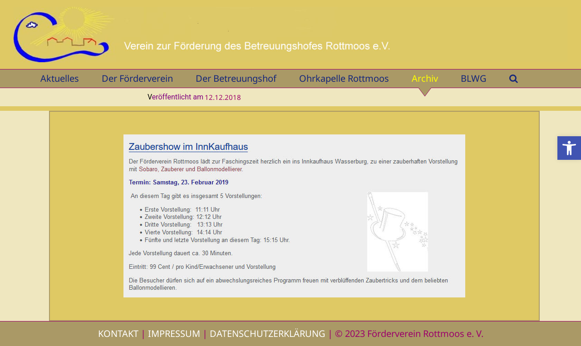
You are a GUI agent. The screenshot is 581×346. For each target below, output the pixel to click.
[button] (569, 148)
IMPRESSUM (174, 333)
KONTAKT (118, 333)
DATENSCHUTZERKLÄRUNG (267, 333)
